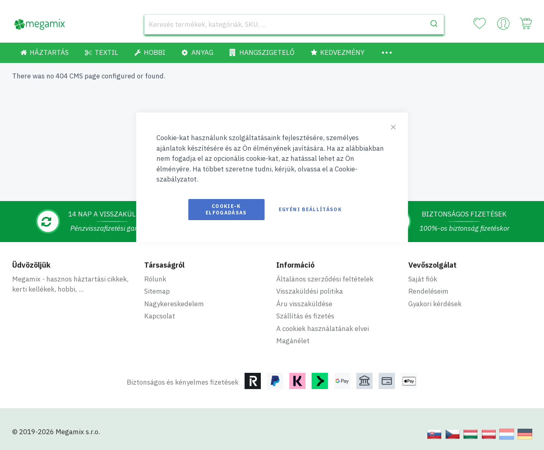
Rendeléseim (428, 291)
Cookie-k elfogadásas (226, 209)
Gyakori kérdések (435, 303)
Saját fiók (422, 279)
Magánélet (293, 340)
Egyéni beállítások (310, 209)
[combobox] (294, 24)
